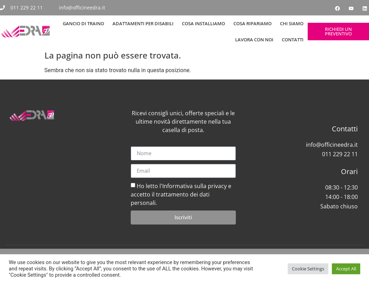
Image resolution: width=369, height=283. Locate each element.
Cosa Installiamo (203, 23)
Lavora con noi (254, 39)
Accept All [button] (346, 268)
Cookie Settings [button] (308, 268)
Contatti (292, 39)
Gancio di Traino (83, 23)
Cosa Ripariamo (252, 23)
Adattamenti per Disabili (142, 23)
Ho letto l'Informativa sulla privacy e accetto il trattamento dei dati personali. (181, 194)
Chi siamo (291, 23)
